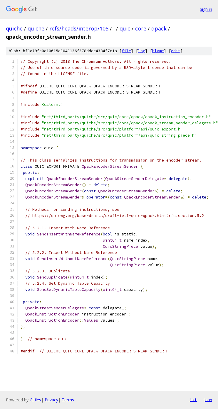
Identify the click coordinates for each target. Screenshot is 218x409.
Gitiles (35, 400)
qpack (159, 28)
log (141, 50)
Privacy (51, 400)
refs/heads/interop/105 (78, 28)
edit (175, 50)
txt (193, 399)
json (207, 399)
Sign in (206, 9)
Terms (68, 400)
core (140, 28)
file (126, 50)
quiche (14, 28)
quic (125, 28)
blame (158, 50)
